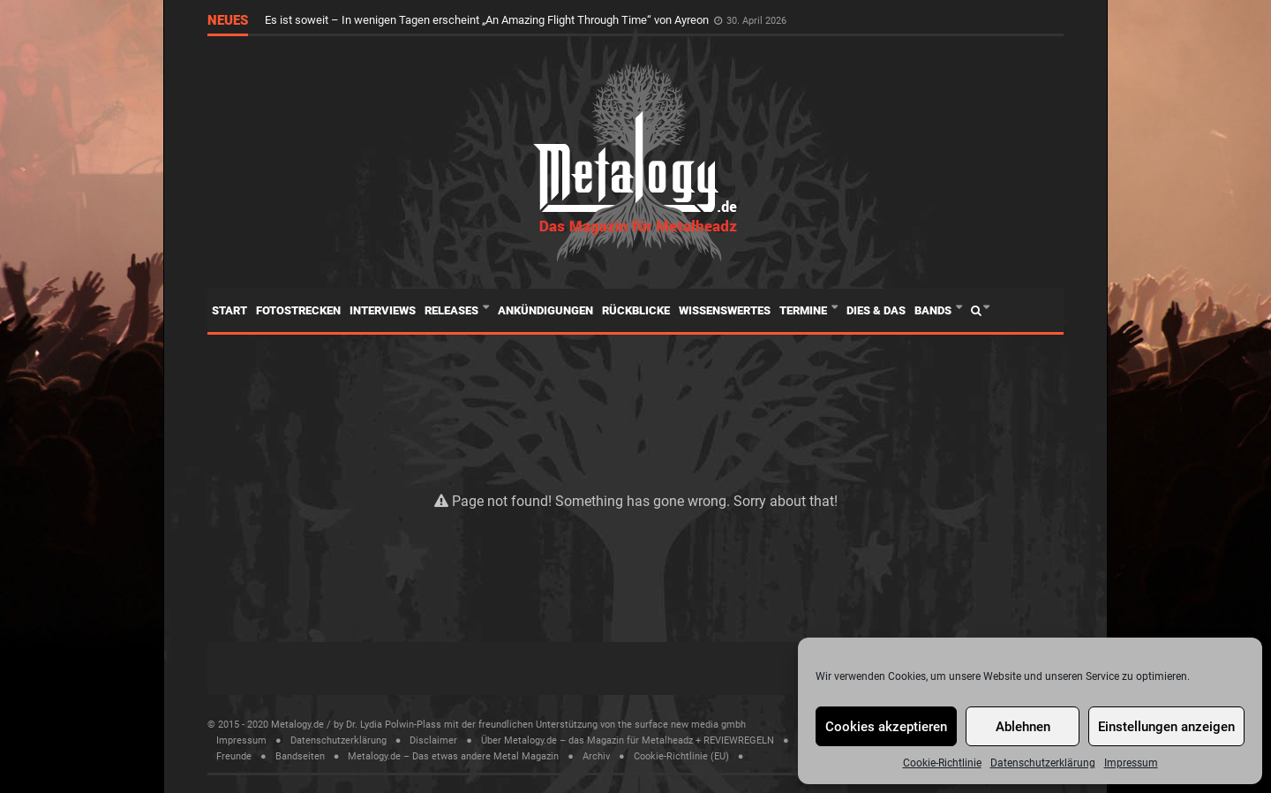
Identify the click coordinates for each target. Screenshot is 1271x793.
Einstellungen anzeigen (1166, 727)
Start (229, 310)
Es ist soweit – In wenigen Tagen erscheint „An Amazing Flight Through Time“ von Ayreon (488, 19)
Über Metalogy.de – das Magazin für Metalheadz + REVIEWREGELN (627, 740)
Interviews (383, 310)
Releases (453, 310)
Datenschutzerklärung (1042, 763)
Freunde (234, 756)
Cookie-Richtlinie (942, 763)
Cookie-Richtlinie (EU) (681, 756)
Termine (804, 310)
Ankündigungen (545, 310)
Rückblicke (636, 310)
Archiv (596, 756)
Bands (934, 310)
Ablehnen (1023, 727)
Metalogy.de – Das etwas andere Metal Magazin (453, 756)
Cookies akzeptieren (886, 727)
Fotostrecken (298, 310)
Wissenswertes (725, 310)
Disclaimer (433, 740)
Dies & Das (876, 310)
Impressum (1131, 763)
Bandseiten (300, 756)
